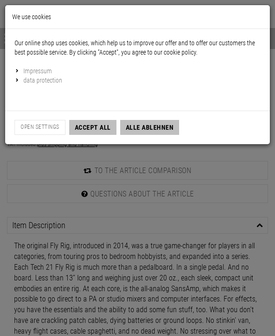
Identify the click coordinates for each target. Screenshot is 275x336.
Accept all (93, 127)
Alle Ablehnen (150, 127)
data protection (42, 80)
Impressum (37, 71)
